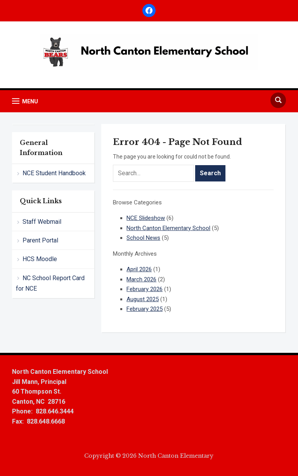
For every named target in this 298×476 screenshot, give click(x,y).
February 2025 (144, 308)
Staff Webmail (42, 221)
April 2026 (139, 269)
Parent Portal (40, 240)
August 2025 (142, 299)
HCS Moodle (40, 259)
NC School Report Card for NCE (50, 283)
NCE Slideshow (145, 217)
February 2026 (144, 289)
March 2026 (141, 279)
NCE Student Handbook (54, 173)
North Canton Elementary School (168, 228)
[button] (25, 101)
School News (143, 237)
